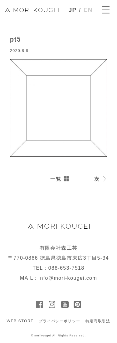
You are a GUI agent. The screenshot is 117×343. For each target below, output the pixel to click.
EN (88, 10)
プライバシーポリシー (59, 321)
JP (73, 10)
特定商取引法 (97, 321)
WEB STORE (20, 321)
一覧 (55, 179)
